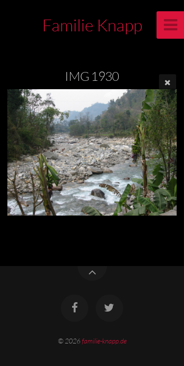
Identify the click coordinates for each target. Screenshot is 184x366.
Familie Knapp (92, 25)
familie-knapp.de (104, 341)
